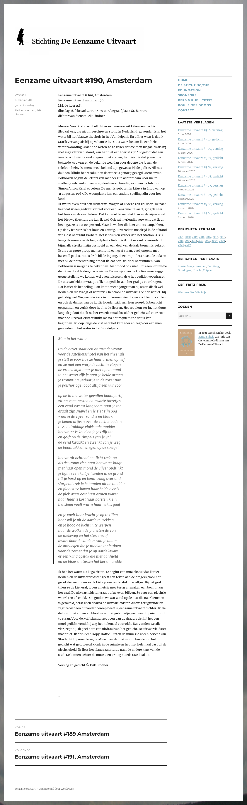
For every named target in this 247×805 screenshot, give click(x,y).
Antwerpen (199, 266)
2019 (195, 237)
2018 (202, 237)
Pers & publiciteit (195, 100)
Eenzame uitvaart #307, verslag (200, 185)
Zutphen (208, 270)
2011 (200, 240)
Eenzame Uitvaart (25, 788)
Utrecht (197, 270)
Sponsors (187, 95)
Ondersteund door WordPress (56, 788)
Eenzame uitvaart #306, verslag (200, 204)
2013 (187, 240)
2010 (207, 240)
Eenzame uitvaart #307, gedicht (200, 195)
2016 (215, 237)
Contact (186, 110)
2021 (180, 237)
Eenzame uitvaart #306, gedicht (200, 213)
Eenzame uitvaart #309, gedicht (200, 158)
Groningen (184, 270)
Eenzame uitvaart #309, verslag (200, 148)
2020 (188, 237)
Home (183, 80)
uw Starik (20, 94)
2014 (180, 240)
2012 (194, 240)
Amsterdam (28, 110)
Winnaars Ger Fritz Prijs (192, 292)
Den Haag (213, 266)
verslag (29, 105)
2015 (17, 110)
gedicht (19, 105)
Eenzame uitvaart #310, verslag (200, 130)
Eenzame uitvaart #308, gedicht (200, 176)
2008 (181, 244)
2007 (188, 244)
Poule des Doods (194, 105)
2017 (208, 237)
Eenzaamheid (206, 336)
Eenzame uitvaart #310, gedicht (200, 139)
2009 (215, 240)
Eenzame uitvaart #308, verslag (200, 167)
